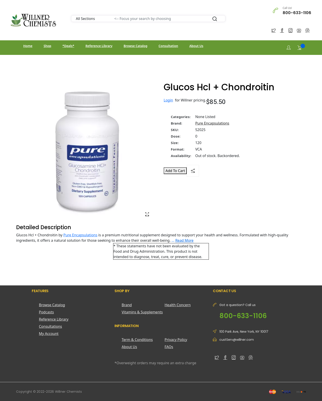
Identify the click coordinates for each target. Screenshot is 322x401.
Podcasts (46, 312)
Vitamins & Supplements (142, 312)
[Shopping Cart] (299, 47)
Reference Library (98, 46)
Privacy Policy (176, 339)
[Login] (289, 47)
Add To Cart (175, 170)
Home (27, 46)
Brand (127, 304)
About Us (196, 46)
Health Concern (178, 304)
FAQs (169, 346)
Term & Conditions (137, 339)
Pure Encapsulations (212, 123)
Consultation (168, 46)
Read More (184, 240)
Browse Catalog (135, 46)
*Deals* (68, 46)
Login (168, 100)
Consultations (50, 326)
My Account (49, 333)
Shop (47, 46)
